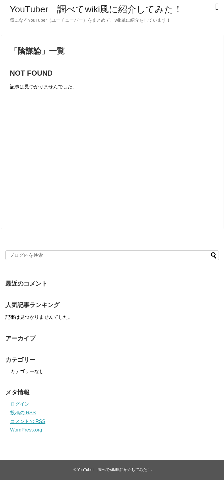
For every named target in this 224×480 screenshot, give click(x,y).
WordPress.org (26, 429)
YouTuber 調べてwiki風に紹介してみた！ (96, 9)
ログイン (19, 403)
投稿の (23, 412)
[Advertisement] (60, 166)
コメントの (27, 421)
